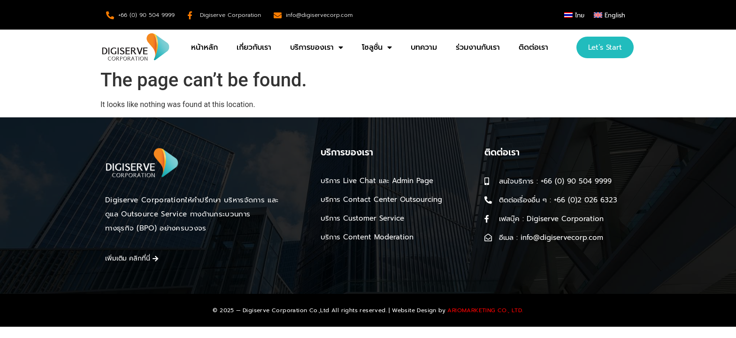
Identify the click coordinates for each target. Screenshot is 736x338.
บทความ (424, 47)
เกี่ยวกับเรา (254, 47)
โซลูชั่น (377, 47)
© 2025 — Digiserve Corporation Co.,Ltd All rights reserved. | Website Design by (368, 310)
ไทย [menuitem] (579, 15)
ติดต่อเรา (533, 47)
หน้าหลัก (204, 47)
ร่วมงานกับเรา (478, 47)
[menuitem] (574, 15)
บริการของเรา (316, 47)
